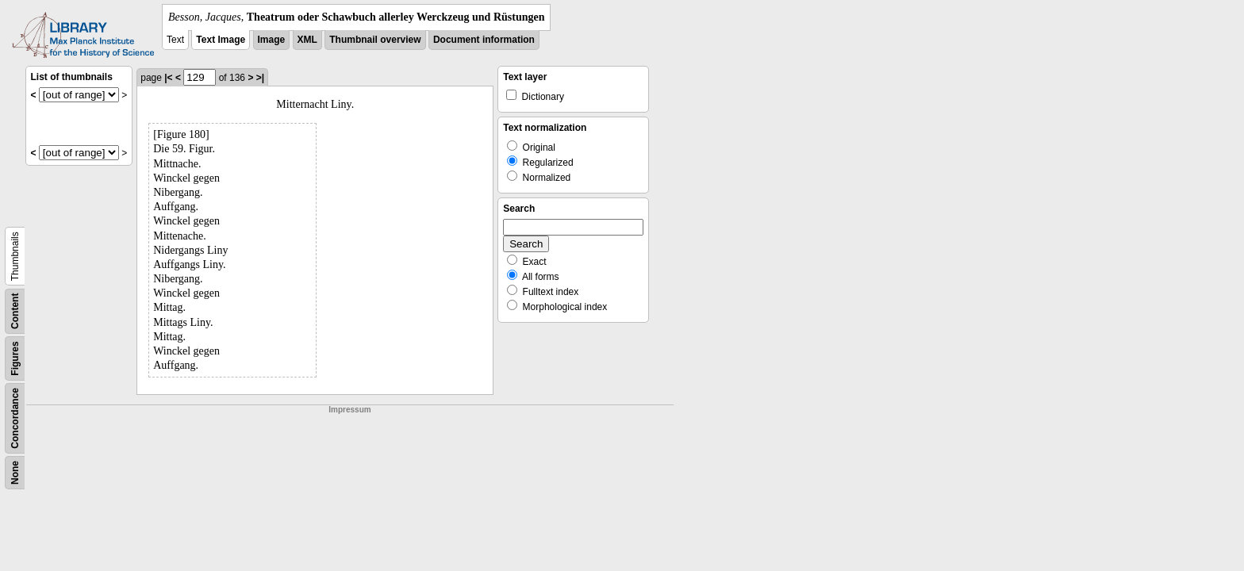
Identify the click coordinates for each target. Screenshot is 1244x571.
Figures (15, 358)
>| (260, 77)
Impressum (349, 409)
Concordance (15, 418)
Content (15, 311)
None (15, 473)
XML (307, 39)
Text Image (220, 39)
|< (168, 77)
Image (272, 39)
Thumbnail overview (374, 39)
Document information (484, 39)
